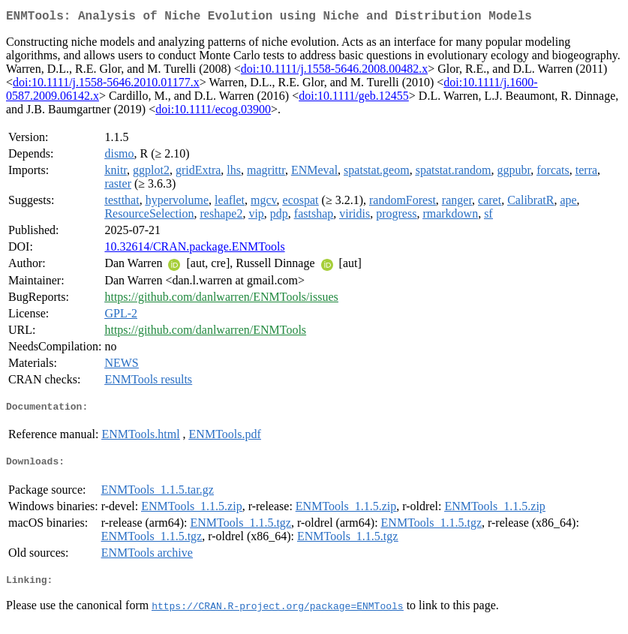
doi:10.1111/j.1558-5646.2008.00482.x (334, 71)
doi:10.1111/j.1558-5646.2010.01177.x (106, 85)
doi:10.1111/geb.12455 (354, 98)
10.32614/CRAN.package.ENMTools (194, 249)
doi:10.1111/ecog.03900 (213, 112)
